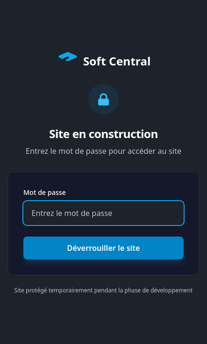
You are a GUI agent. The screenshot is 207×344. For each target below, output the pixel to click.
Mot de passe (44, 192)
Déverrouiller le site (103, 248)
